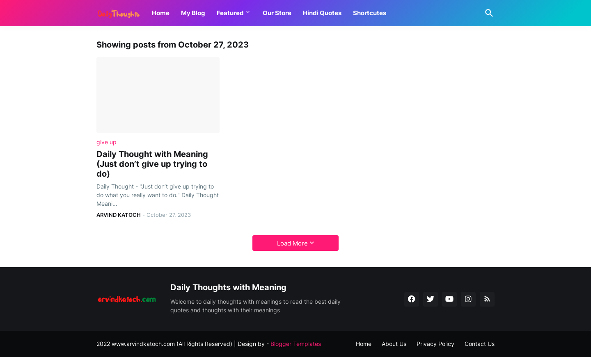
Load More (292, 243)
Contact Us (480, 343)
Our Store (277, 13)
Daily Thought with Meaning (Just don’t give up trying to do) (152, 164)
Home (161, 13)
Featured (230, 13)
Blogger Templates (295, 343)
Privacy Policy (435, 343)
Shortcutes (369, 13)
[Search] (488, 13)
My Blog (193, 13)
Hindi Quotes (322, 13)
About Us (394, 343)
